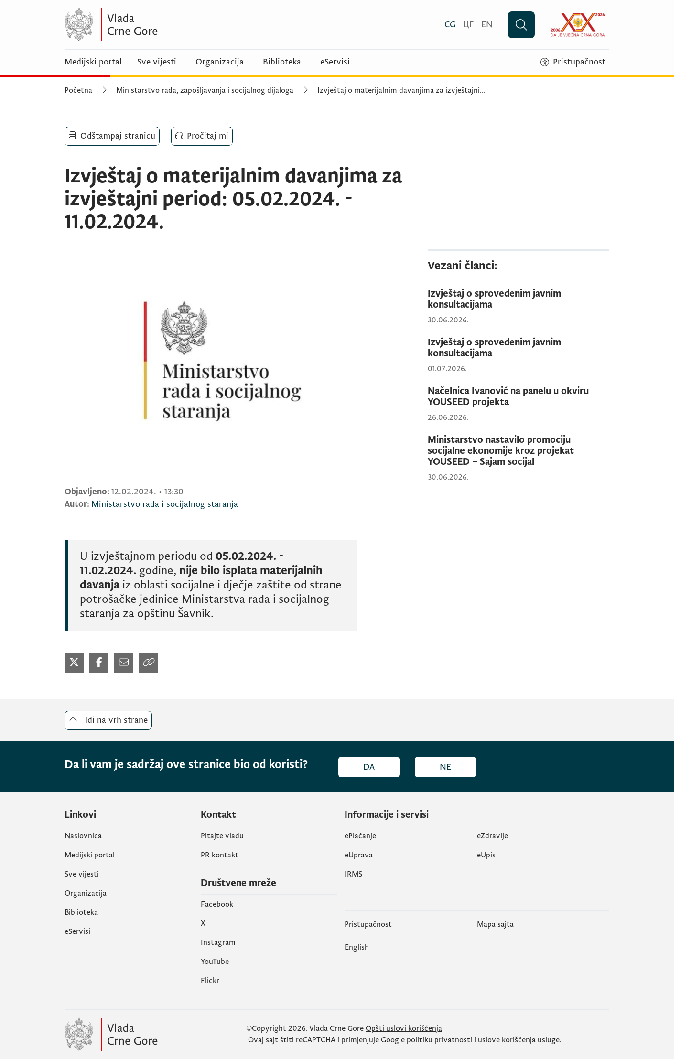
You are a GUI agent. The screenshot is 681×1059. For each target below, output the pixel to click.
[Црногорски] (468, 24)
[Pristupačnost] (572, 62)
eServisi (335, 62)
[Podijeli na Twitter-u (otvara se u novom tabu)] (74, 663)
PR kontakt (219, 855)
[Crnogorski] (449, 24)
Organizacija (219, 62)
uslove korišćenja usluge (519, 1040)
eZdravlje (492, 836)
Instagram (218, 942)
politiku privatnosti (439, 1040)
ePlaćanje (360, 836)
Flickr (210, 980)
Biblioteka (282, 62)
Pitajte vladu (222, 836)
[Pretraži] (521, 24)
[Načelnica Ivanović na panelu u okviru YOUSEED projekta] (518, 397)
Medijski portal (93, 62)
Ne (445, 767)
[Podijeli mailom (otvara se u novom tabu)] (123, 663)
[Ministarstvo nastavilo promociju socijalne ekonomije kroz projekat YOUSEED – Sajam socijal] (518, 451)
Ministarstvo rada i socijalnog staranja (164, 504)
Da (369, 767)
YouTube (215, 961)
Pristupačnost (368, 924)
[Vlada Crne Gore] (158, 25)
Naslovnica (83, 836)
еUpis (486, 855)
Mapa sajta (495, 924)
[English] (487, 24)
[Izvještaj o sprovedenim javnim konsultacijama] (518, 299)
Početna (78, 90)
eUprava (359, 855)
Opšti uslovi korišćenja (404, 1028)
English (357, 947)
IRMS (353, 874)
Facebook (217, 904)
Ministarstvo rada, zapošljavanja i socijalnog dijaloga (204, 90)
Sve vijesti (156, 62)
